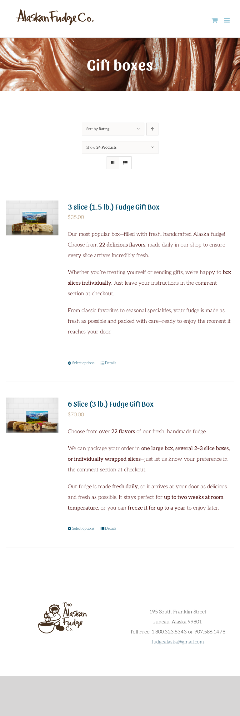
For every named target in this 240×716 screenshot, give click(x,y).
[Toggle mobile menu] (227, 20)
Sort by (97, 129)
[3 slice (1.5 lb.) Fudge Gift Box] (32, 218)
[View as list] (125, 163)
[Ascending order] (152, 129)
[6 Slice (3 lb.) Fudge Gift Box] (32, 415)
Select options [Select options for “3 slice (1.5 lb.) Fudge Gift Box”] (83, 363)
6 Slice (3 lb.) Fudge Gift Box (110, 403)
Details (110, 363)
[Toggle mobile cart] (215, 20)
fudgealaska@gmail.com (178, 642)
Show (101, 147)
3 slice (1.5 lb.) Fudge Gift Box (113, 206)
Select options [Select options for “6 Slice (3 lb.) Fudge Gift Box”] (83, 528)
